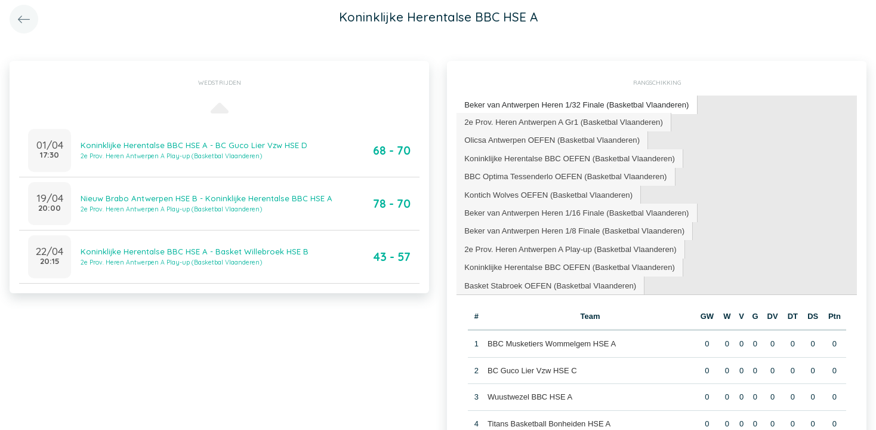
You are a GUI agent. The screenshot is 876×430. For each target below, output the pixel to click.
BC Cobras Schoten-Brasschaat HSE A (555, 411)
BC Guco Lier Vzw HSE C (532, 331)
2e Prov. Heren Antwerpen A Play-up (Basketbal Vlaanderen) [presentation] (568, 210)
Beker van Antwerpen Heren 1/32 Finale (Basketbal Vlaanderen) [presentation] (574, 104)
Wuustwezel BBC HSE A (530, 358)
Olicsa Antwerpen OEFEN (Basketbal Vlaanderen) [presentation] (761, 120)
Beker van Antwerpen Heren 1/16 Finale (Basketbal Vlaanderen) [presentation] (574, 174)
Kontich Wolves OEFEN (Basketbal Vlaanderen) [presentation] (762, 156)
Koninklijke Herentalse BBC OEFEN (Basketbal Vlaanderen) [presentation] (567, 138)
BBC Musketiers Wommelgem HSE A (552, 304)
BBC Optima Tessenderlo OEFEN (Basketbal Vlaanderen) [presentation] (564, 156)
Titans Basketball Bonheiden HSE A (549, 384)
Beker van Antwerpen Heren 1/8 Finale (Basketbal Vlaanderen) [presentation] (572, 192)
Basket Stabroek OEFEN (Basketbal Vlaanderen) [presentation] (548, 246)
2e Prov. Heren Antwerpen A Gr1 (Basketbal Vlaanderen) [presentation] (561, 120)
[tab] (574, 105)
